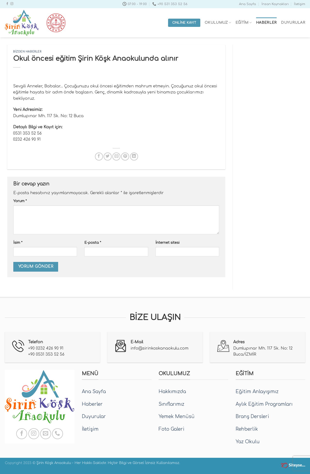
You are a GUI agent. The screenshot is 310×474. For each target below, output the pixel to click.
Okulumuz (218, 22)
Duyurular (293, 22)
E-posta (92, 243)
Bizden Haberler (27, 51)
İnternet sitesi (167, 243)
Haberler (266, 22)
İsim (17, 243)
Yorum (20, 201)
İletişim (299, 4)
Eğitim (243, 22)
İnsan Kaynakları (275, 4)
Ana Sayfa (247, 4)
